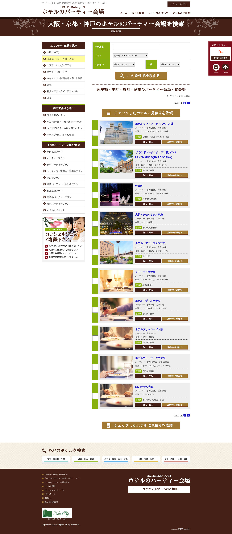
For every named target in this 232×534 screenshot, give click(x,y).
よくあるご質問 (181, 13)
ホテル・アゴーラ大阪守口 (150, 243)
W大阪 (139, 186)
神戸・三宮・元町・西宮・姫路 (62, 91)
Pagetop (225, 72)
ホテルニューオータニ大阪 (150, 358)
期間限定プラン (55, 151)
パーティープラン (56, 158)
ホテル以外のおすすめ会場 (60, 134)
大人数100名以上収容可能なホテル (64, 128)
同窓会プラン (53, 177)
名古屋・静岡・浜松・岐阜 (116, 459)
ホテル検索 (137, 13)
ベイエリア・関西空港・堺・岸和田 (65, 78)
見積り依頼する (220, 58)
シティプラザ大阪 (145, 272)
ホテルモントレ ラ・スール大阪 (154, 123)
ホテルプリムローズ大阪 (149, 329)
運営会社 (47, 498)
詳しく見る (148, 142)
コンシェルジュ (178, 4)
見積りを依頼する (175, 142)
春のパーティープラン (58, 203)
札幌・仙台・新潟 (86, 459)
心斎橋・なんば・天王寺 (59, 65)
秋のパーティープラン (58, 164)
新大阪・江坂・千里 (57, 72)
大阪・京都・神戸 (146, 459)
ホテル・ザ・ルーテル (147, 300)
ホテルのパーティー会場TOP (55, 474)
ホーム (123, 13)
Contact (216, 72)
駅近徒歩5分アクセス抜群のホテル (64, 121)
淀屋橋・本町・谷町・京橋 (60, 59)
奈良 (49, 98)
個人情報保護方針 (51, 502)
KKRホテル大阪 (144, 386)
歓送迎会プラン (55, 190)
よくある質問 (49, 486)
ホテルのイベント (56, 210)
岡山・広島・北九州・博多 (176, 459)
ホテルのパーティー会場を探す (56, 482)
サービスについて (158, 13)
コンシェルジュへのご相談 (160, 489)
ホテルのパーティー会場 (73, 10)
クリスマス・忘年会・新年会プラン (65, 171)
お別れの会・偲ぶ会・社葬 (57, 514)
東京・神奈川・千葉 (56, 459)
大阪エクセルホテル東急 (149, 214)
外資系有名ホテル (56, 115)
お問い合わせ (49, 494)
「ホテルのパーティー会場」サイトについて (62, 478)
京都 (49, 85)
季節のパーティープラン (59, 197)
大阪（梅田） (53, 52)
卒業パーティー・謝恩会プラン (62, 184)
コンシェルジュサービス (54, 490)
